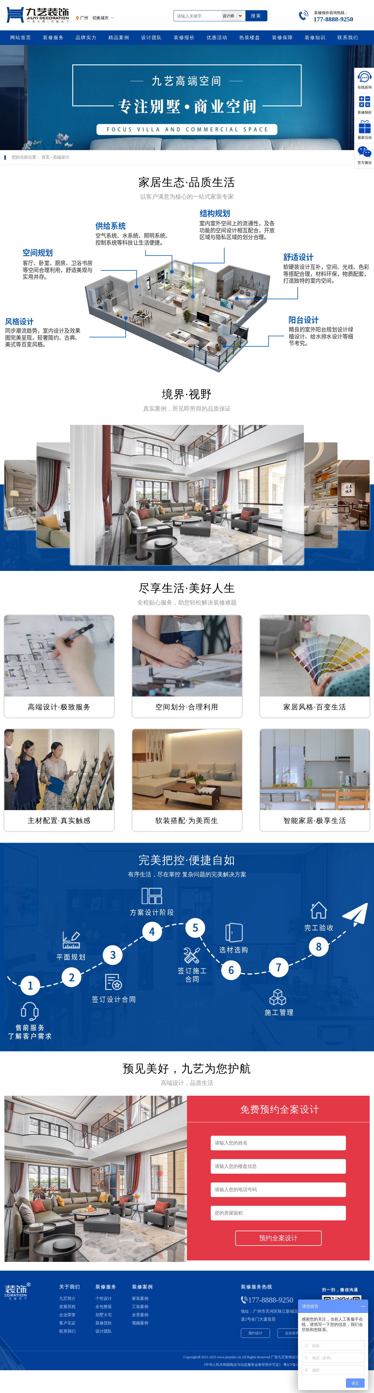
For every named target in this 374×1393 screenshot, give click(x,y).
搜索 (256, 15)
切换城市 (100, 18)
